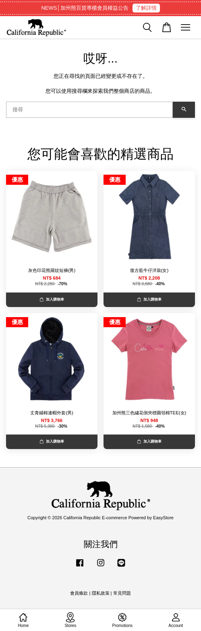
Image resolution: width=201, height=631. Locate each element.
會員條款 (79, 593)
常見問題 (122, 593)
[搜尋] (89, 110)
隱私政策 (101, 593)
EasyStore (163, 517)
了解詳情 (146, 8)
